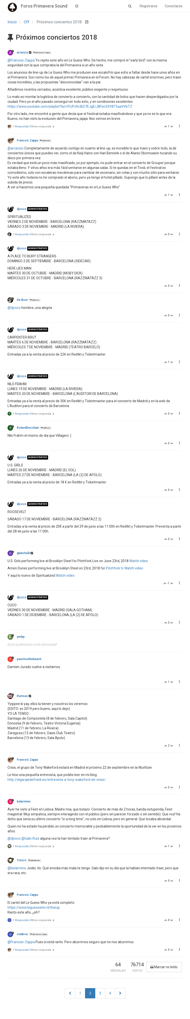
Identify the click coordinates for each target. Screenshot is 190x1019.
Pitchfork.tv (115, 568)
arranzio (22, 52)
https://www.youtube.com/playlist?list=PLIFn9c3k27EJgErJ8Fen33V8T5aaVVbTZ (70, 106)
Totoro (21, 860)
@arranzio (45, 140)
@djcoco (34, 300)
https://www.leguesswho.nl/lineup (34, 907)
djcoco (21, 209)
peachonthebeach (29, 659)
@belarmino (34, 860)
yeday (21, 636)
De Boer (22, 300)
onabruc (22, 934)
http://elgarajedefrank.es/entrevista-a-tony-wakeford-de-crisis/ (57, 780)
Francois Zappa (27, 140)
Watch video (138, 561)
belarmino (24, 801)
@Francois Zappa (41, 53)
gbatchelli (23, 553)
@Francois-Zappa (21, 60)
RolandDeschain (28, 427)
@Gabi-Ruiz (30, 838)
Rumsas (22, 696)
